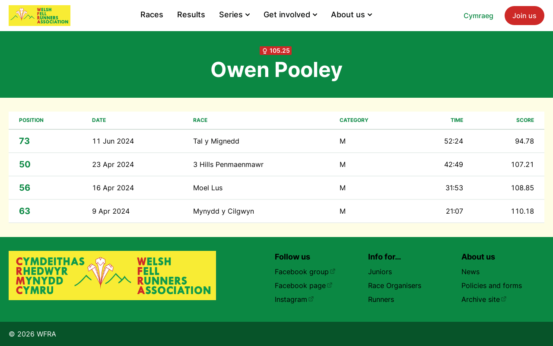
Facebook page (304, 285)
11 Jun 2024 (113, 141)
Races (151, 14)
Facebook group (305, 271)
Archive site (484, 299)
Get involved (290, 14)
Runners (381, 299)
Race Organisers (394, 285)
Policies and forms (491, 285)
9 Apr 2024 (111, 211)
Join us (524, 15)
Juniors (380, 271)
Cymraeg (478, 15)
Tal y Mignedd (216, 141)
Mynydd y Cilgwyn (223, 211)
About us (351, 14)
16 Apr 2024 (113, 187)
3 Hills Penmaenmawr (228, 164)
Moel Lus (207, 187)
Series (234, 14)
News (470, 271)
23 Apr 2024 (113, 164)
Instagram (294, 299)
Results (191, 14)
